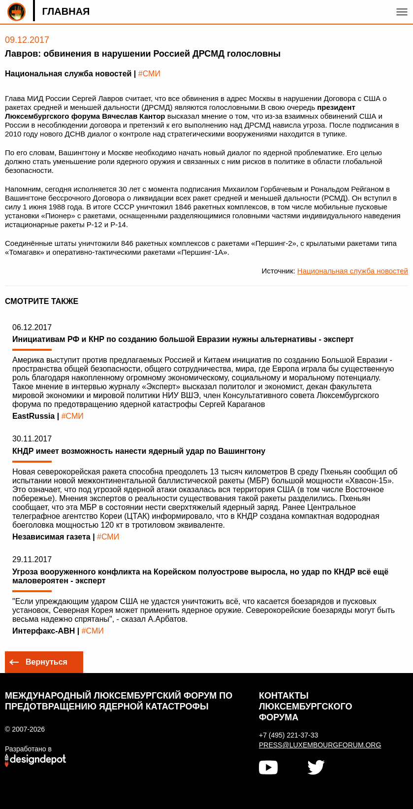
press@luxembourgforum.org (319, 745)
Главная (66, 11)
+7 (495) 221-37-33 (288, 735)
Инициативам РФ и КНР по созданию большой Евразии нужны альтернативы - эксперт (183, 339)
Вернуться (46, 662)
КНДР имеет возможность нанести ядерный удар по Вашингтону (138, 451)
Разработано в (28, 749)
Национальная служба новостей (352, 271)
